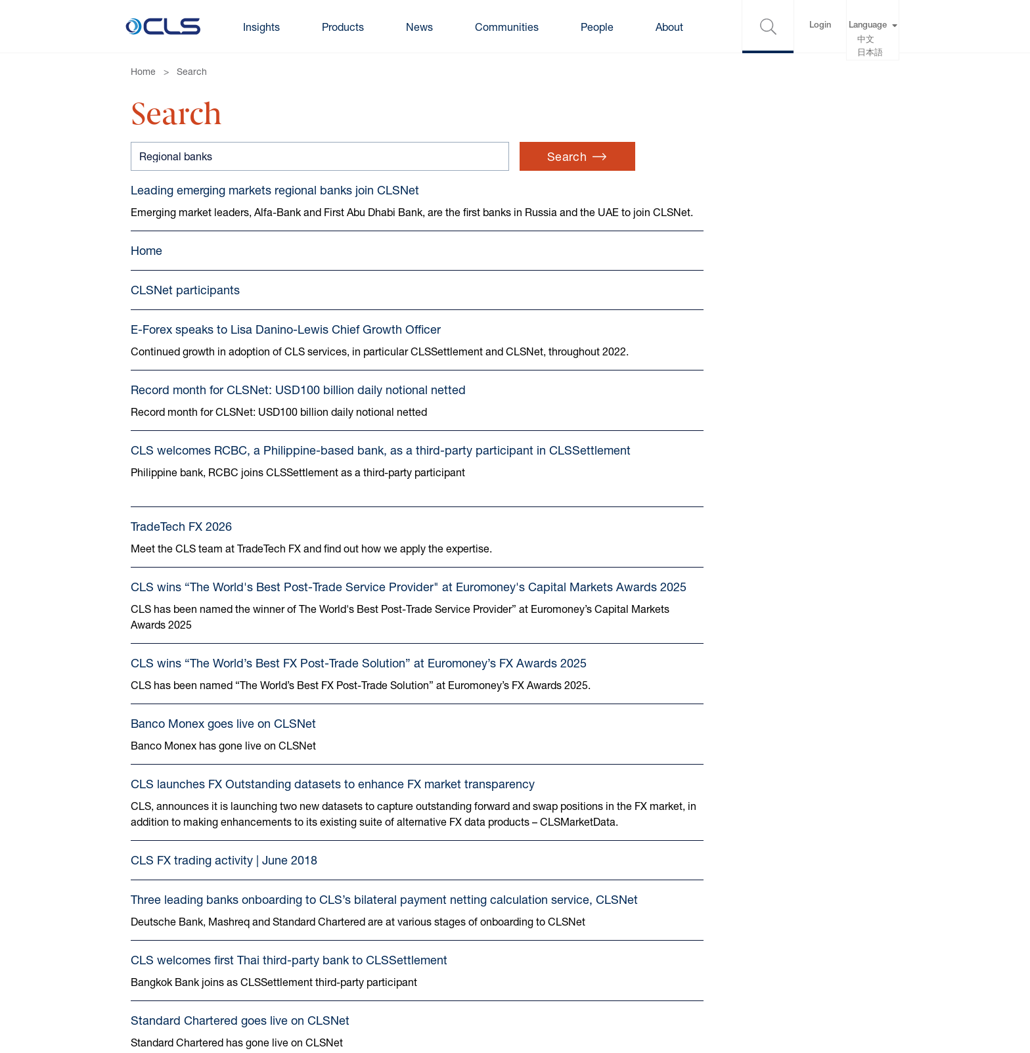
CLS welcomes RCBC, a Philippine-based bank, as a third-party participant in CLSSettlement (381, 466)
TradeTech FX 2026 (181, 542)
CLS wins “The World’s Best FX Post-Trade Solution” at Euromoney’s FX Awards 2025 (359, 696)
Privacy (148, 958)
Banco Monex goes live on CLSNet (223, 757)
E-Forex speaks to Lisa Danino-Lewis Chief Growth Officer (286, 345)
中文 (865, 40)
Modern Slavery (483, 905)
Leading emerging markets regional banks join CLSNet (275, 190)
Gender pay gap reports (502, 932)
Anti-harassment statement (511, 958)
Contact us (157, 905)
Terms (145, 932)
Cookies (296, 905)
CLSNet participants (185, 305)
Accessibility (307, 958)
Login (820, 26)
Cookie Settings (314, 932)
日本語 (870, 53)
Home (143, 71)
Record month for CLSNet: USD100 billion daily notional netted (298, 405)
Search (192, 71)
